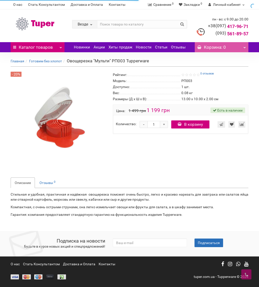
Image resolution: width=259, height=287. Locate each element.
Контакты (117, 5)
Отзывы (178, 47)
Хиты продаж (120, 47)
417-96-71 (228, 26)
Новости (144, 47)
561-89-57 (231, 33)
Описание (23, 183)
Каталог (37, 46)
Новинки (82, 47)
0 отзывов (207, 73)
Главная (17, 61)
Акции (99, 47)
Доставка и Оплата (87, 5)
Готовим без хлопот (45, 61)
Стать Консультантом (46, 5)
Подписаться (209, 243)
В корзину (190, 124)
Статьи (161, 47)
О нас (17, 5)
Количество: (126, 124)
